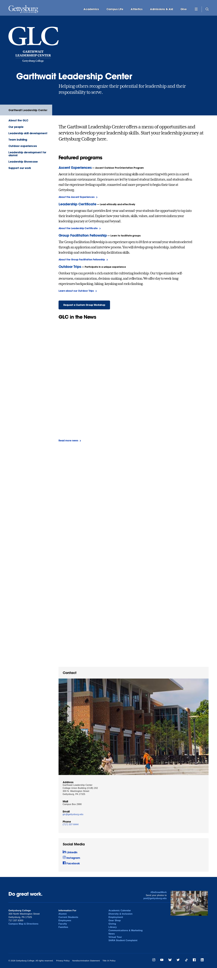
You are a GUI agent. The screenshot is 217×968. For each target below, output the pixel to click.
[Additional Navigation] (196, 9)
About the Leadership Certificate (78, 228)
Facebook (71, 863)
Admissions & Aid (161, 9)
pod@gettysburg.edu (155, 898)
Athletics (137, 9)
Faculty (63, 923)
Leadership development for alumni (27, 154)
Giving (112, 923)
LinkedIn (70, 852)
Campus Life (114, 9)
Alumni (63, 914)
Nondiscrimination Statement (86, 960)
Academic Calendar (119, 910)
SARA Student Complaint (122, 940)
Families (63, 927)
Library (112, 927)
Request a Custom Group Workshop (84, 304)
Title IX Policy (108, 960)
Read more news (68, 440)
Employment (115, 917)
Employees (65, 920)
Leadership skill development (27, 133)
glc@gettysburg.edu (73, 814)
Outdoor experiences (22, 145)
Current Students (68, 917)
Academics (91, 9)
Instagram (71, 857)
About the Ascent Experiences (77, 197)
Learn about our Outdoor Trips (76, 290)
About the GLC (18, 120)
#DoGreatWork (159, 892)
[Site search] (207, 9)
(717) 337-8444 (71, 824)
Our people (15, 126)
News (111, 933)
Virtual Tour (115, 937)
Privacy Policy (63, 960)
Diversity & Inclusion (120, 914)
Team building (17, 139)
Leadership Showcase (23, 161)
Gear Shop (114, 920)
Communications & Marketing (125, 930)
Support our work (19, 167)
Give (183, 9)
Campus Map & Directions (23, 923)
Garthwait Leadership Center (27, 110)
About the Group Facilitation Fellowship (82, 259)
